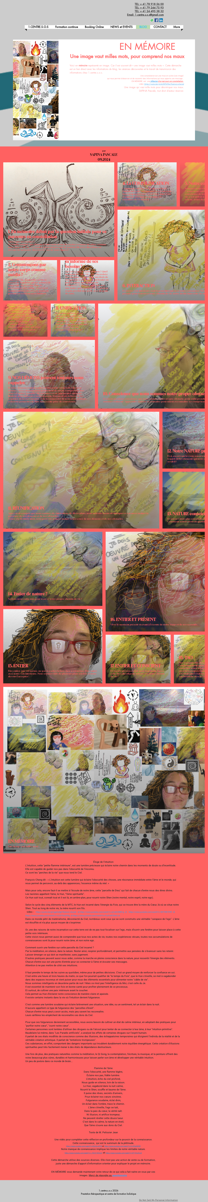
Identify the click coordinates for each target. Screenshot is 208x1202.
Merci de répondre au (100, 1175)
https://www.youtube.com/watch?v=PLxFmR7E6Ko (95, 915)
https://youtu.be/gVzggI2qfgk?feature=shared (56, 912)
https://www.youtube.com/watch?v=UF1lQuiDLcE (124, 1153)
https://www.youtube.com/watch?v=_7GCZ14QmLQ (83, 1153)
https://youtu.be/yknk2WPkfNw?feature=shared (164, 84)
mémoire (83, 65)
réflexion (154, 81)
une (148, 81)
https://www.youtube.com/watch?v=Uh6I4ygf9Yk (84, 1146)
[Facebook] (156, 20)
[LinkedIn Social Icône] (161, 20)
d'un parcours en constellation (170, 81)
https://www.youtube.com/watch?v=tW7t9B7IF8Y (151, 912)
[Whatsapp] (152, 20)
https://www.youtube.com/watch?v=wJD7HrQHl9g (47, 915)
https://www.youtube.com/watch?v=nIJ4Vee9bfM (122, 1146)
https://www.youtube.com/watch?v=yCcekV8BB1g (102, 912)
